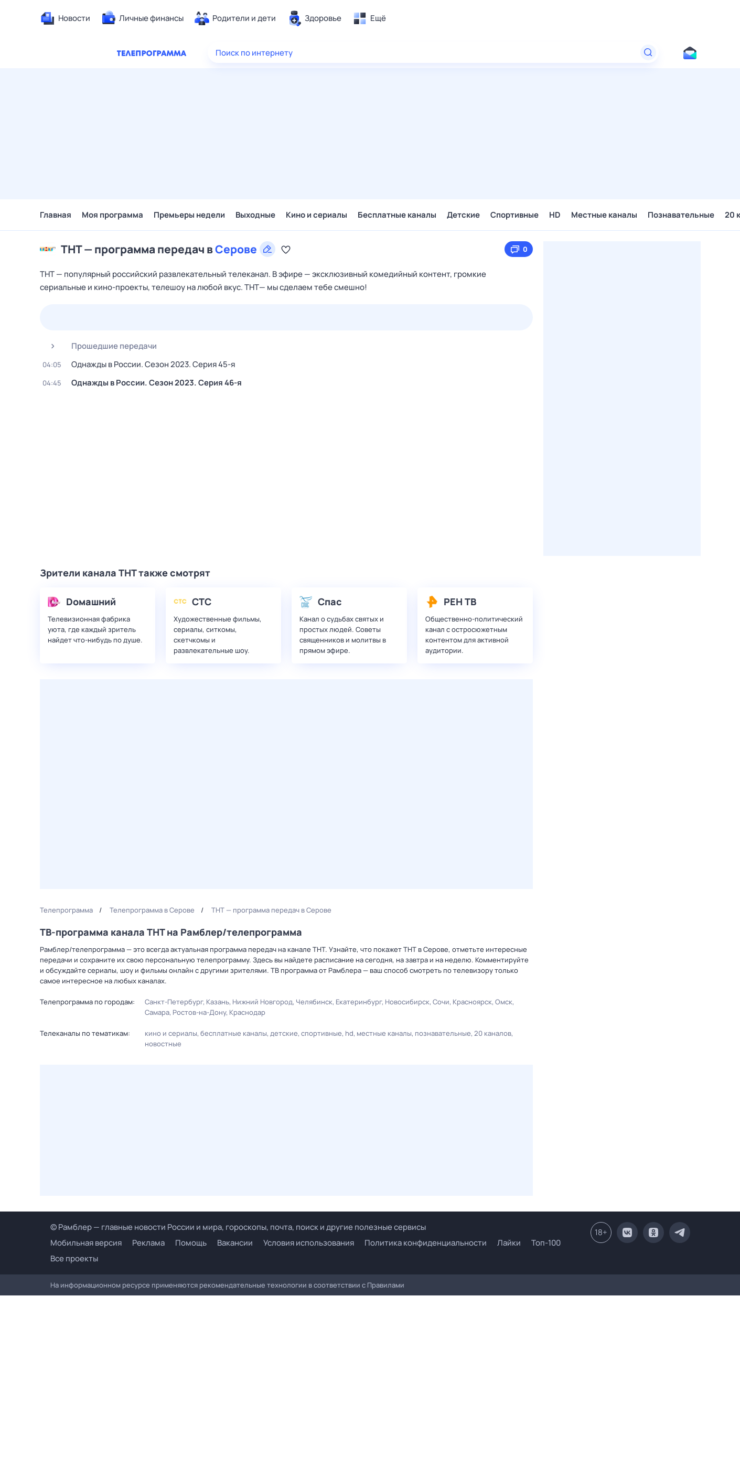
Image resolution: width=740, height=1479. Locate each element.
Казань (217, 1001)
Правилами (385, 1285)
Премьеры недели (189, 214)
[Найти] (648, 52)
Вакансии (235, 1242)
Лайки (509, 1242)
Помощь (191, 1242)
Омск (503, 1001)
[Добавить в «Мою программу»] (286, 249)
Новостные (163, 1043)
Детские (463, 214)
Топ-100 (546, 1242)
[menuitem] (65, 18)
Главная (55, 214)
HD (555, 214)
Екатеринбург (359, 1001)
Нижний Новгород (262, 1001)
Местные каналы (604, 214)
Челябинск (314, 1001)
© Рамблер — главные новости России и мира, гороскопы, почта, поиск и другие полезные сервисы (238, 1226)
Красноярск (472, 1001)
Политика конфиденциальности (425, 1242)
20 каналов (492, 1033)
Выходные (255, 214)
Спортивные (514, 214)
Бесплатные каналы (397, 214)
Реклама (148, 1242)
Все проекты (74, 1258)
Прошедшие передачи (99, 346)
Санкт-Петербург (174, 1001)
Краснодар (247, 1012)
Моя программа (112, 214)
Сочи (441, 1001)
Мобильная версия (86, 1243)
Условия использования (308, 1242)
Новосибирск (407, 1001)
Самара (157, 1012)
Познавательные (681, 214)
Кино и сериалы (316, 214)
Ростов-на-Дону (199, 1012)
